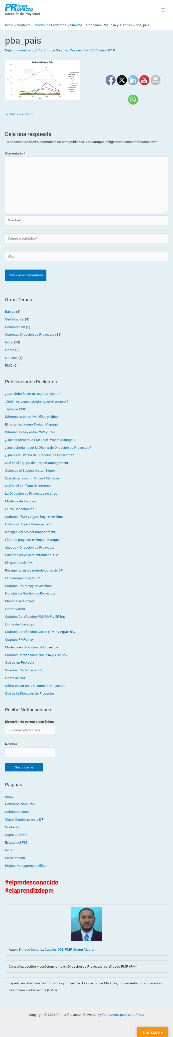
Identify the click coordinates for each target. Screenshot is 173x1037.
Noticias (11, 358)
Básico (10, 312)
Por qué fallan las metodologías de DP (34, 571)
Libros (9, 350)
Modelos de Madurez (21, 502)
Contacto (12, 828)
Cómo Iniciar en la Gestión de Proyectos (35, 686)
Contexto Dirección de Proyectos (29, 335)
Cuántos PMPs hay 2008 (23, 671)
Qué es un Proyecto (19, 663)
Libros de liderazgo (19, 624)
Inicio (9, 343)
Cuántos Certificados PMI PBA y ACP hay (36, 655)
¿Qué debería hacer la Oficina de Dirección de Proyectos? (48, 448)
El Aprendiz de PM (19, 563)
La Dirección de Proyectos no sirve (31, 494)
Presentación (15, 858)
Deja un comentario (19, 51)
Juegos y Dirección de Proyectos (29, 548)
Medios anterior (19, 114)
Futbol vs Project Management (28, 525)
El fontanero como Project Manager (32, 425)
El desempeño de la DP (22, 579)
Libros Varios (15, 609)
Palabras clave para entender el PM (31, 555)
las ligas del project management (30, 532)
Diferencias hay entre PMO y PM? (30, 433)
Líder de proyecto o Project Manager (32, 540)
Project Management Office (25, 866)
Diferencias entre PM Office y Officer (32, 417)
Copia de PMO (16, 835)
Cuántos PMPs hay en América (28, 586)
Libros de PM (15, 678)
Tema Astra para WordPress (123, 1015)
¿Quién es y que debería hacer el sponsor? (37, 402)
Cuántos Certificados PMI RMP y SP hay (35, 617)
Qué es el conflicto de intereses (28, 486)
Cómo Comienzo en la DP (24, 820)
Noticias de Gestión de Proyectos (30, 594)
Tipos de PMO (15, 410)
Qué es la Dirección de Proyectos (30, 694)
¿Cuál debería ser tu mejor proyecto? (32, 394)
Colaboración (15, 327)
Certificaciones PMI (20, 804)
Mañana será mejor (19, 601)
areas (9, 797)
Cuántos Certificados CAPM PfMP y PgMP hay (40, 632)
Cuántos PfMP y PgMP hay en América (34, 517)
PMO (8, 366)
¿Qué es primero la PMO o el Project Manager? (40, 440)
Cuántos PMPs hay (19, 640)
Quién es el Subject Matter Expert (30, 471)
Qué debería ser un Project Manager (32, 479)
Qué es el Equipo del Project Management (36, 463)
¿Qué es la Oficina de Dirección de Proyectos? (39, 455)
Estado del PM (16, 843)
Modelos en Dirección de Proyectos (31, 648)
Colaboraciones (17, 812)
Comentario (15, 154)
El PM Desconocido (19, 509)
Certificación (14, 320)
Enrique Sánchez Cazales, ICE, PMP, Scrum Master (57, 950)
